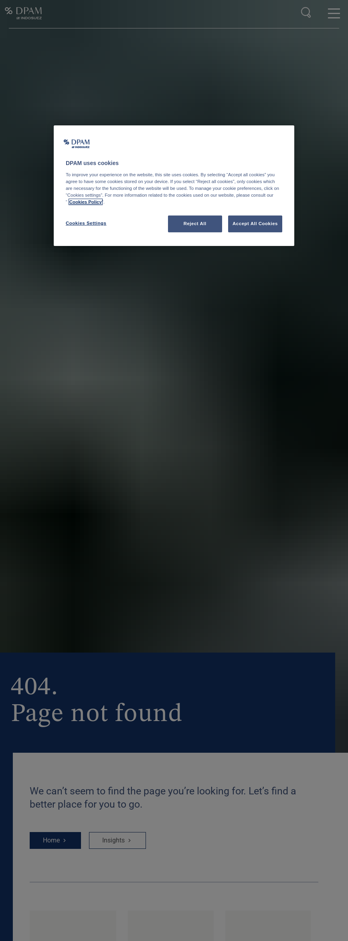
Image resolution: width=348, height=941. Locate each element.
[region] (174, 185)
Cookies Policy (85, 201)
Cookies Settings (86, 223)
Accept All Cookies (255, 223)
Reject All (195, 223)
